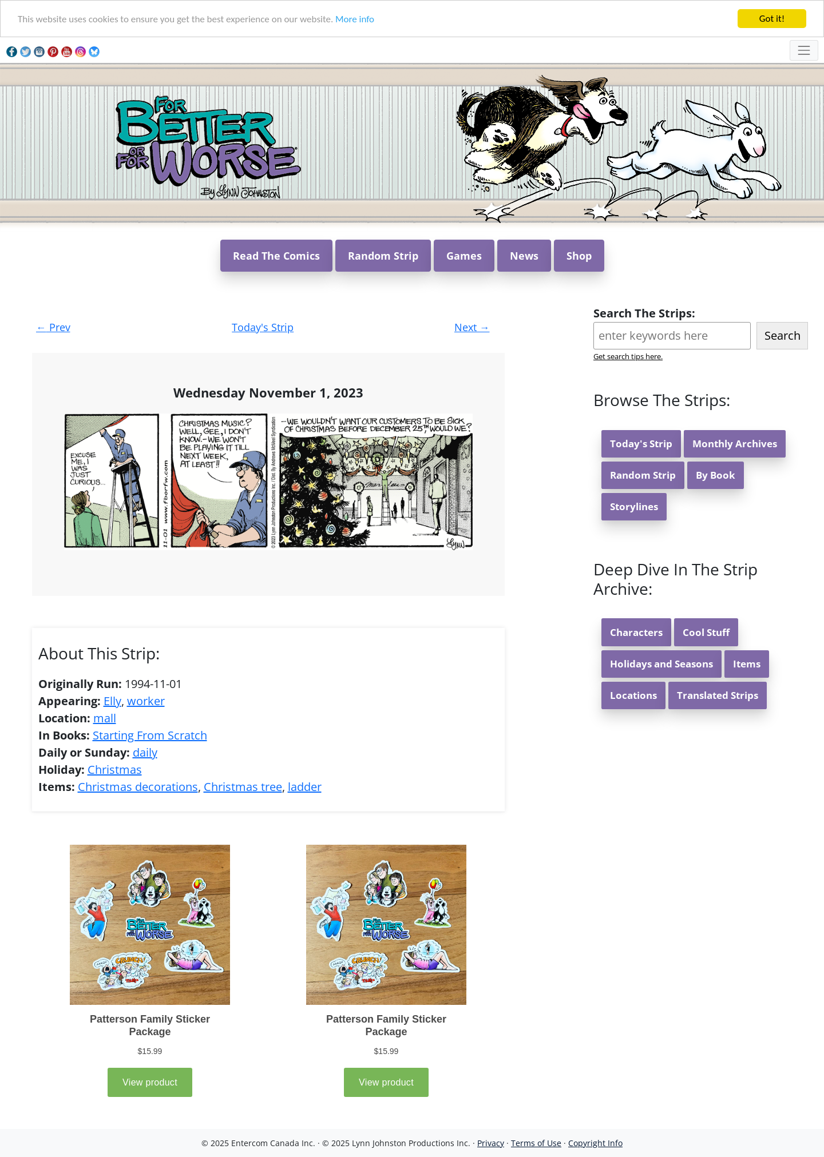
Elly (112, 701)
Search (782, 335)
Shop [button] (579, 256)
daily (145, 752)
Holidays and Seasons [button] (661, 663)
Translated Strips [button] (717, 695)
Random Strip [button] (383, 256)
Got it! (772, 19)
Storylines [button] (634, 506)
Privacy (490, 1143)
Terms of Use (536, 1143)
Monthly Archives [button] (734, 443)
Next (472, 327)
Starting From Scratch (150, 735)
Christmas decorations (138, 786)
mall (104, 718)
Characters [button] (636, 632)
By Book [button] (715, 475)
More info (354, 19)
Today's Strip (263, 327)
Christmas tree (243, 786)
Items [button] (746, 663)
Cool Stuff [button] (706, 632)
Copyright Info (595, 1143)
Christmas (115, 769)
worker (146, 701)
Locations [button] (633, 695)
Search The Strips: (644, 313)
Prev (53, 327)
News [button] (524, 256)
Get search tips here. (628, 356)
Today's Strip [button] (641, 443)
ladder (305, 786)
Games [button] (464, 256)
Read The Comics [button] (276, 256)
